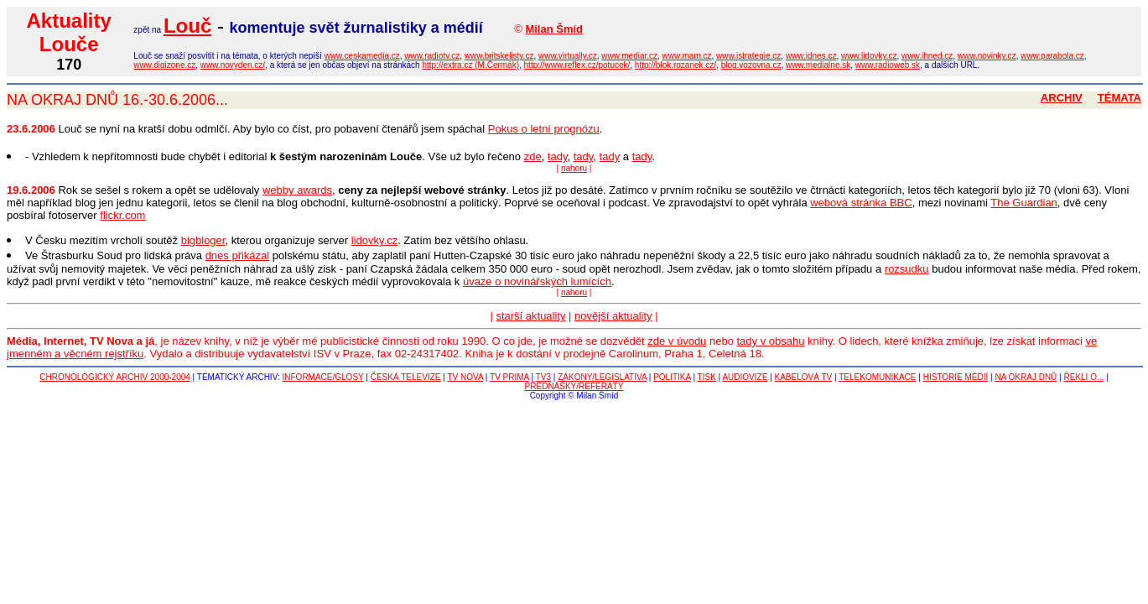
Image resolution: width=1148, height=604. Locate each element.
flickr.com (122, 215)
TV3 (543, 377)
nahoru (574, 168)
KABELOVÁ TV (804, 377)
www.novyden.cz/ (232, 65)
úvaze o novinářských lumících (537, 281)
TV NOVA (465, 377)
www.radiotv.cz (432, 55)
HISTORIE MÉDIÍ (956, 377)
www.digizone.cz (164, 65)
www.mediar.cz (629, 55)
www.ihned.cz (927, 55)
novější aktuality (613, 316)
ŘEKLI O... (1083, 377)
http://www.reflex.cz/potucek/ (577, 65)
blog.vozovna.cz (751, 65)
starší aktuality (530, 316)
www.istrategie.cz (748, 55)
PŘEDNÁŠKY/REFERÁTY (574, 386)
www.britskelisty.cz (499, 55)
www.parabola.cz (1052, 55)
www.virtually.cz (567, 55)
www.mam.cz (687, 55)
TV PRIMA (509, 377)
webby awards (297, 190)
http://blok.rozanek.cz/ (675, 65)
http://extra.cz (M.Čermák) (470, 65)
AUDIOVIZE (744, 377)
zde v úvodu (676, 341)
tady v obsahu (771, 341)
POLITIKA (671, 377)
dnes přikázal (237, 255)
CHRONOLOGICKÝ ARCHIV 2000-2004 (114, 377)
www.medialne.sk (818, 65)
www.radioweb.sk (887, 65)
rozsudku (907, 269)
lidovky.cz (374, 240)
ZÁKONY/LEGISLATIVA (602, 377)
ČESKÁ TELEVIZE (406, 377)
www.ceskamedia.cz (362, 55)
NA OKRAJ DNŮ (1026, 377)
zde (533, 156)
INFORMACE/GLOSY (323, 377)
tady (558, 156)
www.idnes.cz (811, 55)
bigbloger (203, 240)
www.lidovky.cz (869, 55)
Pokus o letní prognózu (544, 128)
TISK (707, 377)
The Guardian (1023, 202)
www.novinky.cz (987, 55)
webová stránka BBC (861, 202)
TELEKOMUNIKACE (877, 377)
